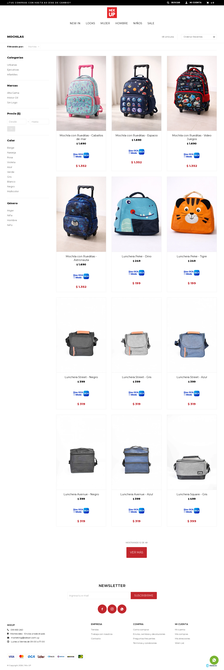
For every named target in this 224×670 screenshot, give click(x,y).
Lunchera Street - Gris (136, 377)
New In (75, 23)
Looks (90, 23)
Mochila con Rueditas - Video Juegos (191, 137)
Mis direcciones (182, 638)
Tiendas (95, 629)
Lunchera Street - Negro (81, 377)
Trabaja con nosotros (101, 634)
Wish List (179, 643)
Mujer (105, 23)
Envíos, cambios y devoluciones (149, 634)
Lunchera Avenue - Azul (136, 494)
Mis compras (181, 634)
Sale (151, 23)
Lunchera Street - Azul (192, 377)
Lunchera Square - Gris (192, 494)
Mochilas (32, 46)
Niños (137, 23)
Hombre (121, 23)
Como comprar (141, 629)
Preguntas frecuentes (144, 638)
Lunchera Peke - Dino (136, 256)
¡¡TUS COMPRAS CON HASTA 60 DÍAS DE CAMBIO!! (39, 2)
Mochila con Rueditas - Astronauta (81, 258)
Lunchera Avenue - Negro (81, 494)
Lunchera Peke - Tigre (192, 256)
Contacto (96, 638)
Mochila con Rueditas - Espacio (136, 135)
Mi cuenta (180, 629)
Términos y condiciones (145, 643)
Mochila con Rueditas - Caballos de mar (81, 137)
